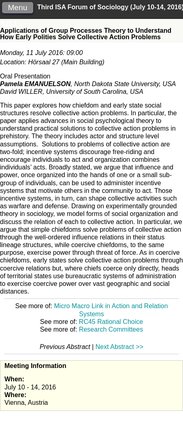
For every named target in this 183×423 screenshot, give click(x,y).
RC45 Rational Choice (111, 321)
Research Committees (111, 329)
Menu (17, 7)
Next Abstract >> (119, 346)
